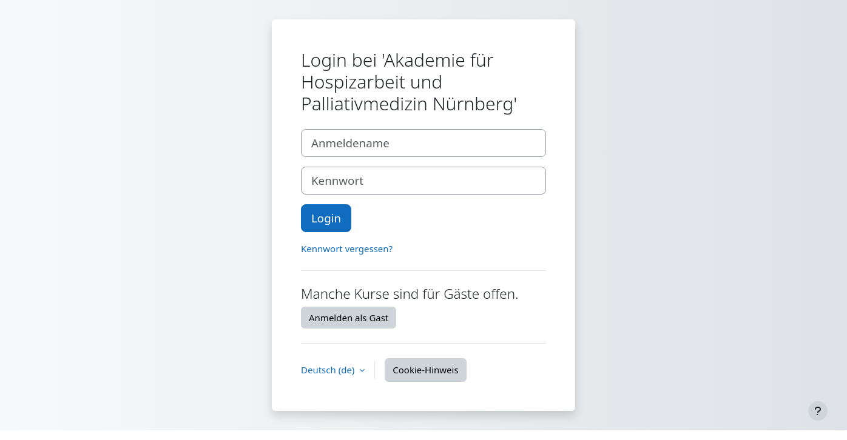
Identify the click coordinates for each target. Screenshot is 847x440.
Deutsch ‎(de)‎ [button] (329, 370)
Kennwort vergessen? (347, 248)
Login (326, 217)
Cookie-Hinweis (425, 370)
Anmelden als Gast (348, 318)
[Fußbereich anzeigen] (818, 411)
